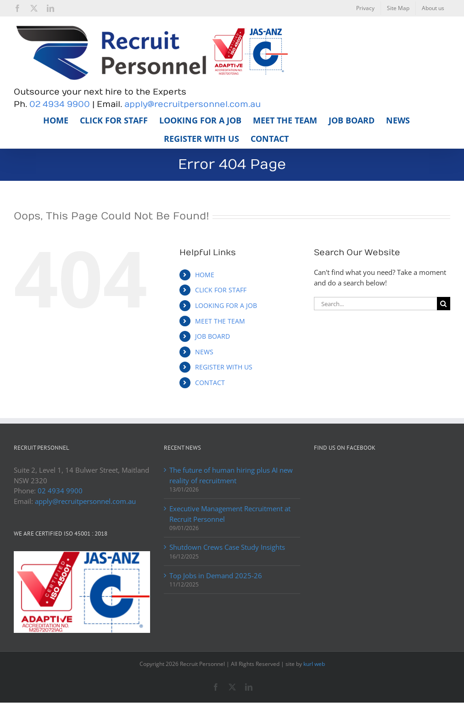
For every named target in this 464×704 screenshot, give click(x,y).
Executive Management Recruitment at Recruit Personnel (230, 514)
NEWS (204, 351)
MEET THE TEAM (220, 321)
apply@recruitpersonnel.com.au (192, 104)
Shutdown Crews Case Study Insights (227, 547)
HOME (204, 274)
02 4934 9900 (59, 104)
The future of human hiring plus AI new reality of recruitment (231, 475)
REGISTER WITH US (223, 367)
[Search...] (375, 303)
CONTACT (210, 382)
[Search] (443, 303)
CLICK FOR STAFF (220, 289)
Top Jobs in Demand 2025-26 (215, 575)
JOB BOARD (212, 336)
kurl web (314, 664)
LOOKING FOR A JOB (226, 305)
